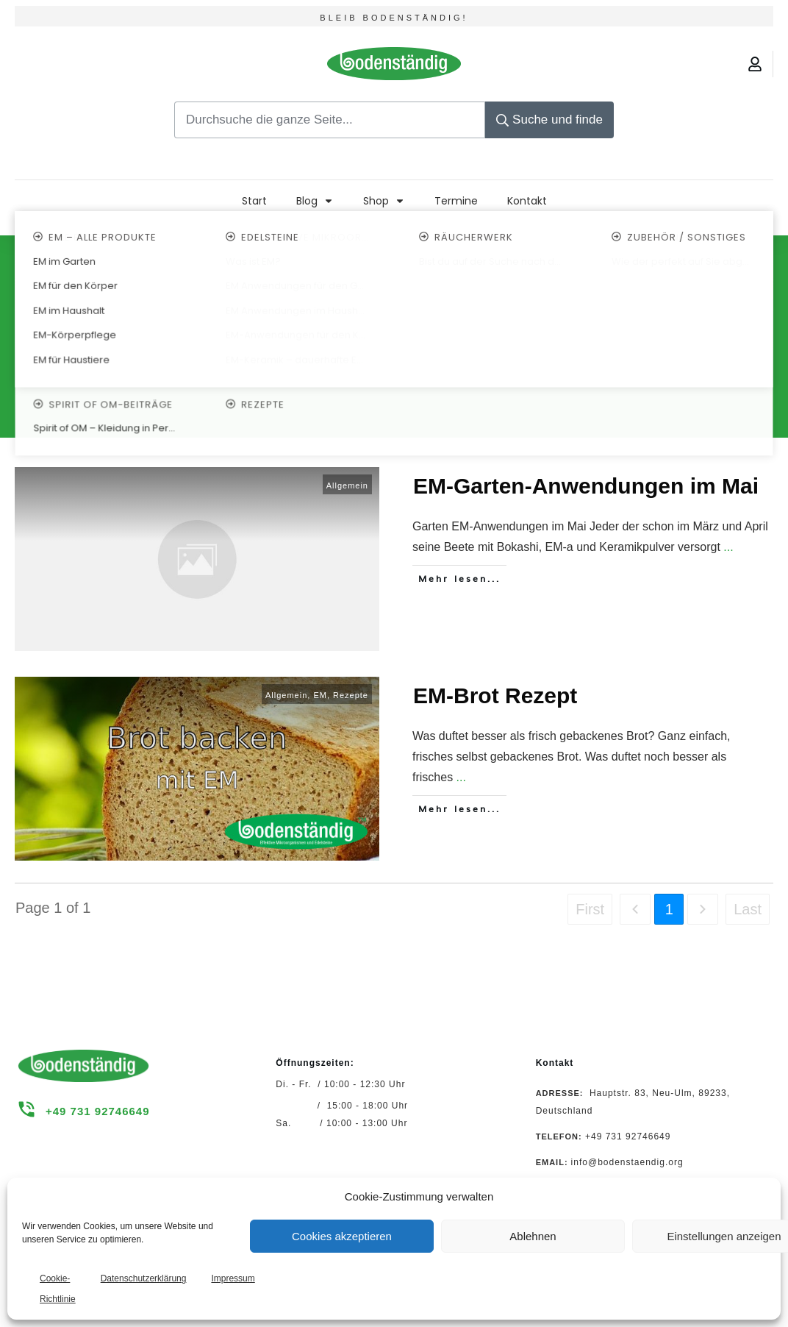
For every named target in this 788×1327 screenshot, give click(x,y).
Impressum (232, 1278)
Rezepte (350, 695)
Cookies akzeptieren (342, 1236)
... (728, 547)
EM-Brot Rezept (495, 695)
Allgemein (347, 485)
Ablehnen (532, 1236)
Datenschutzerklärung (144, 1278)
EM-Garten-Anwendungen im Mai (586, 486)
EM (320, 695)
